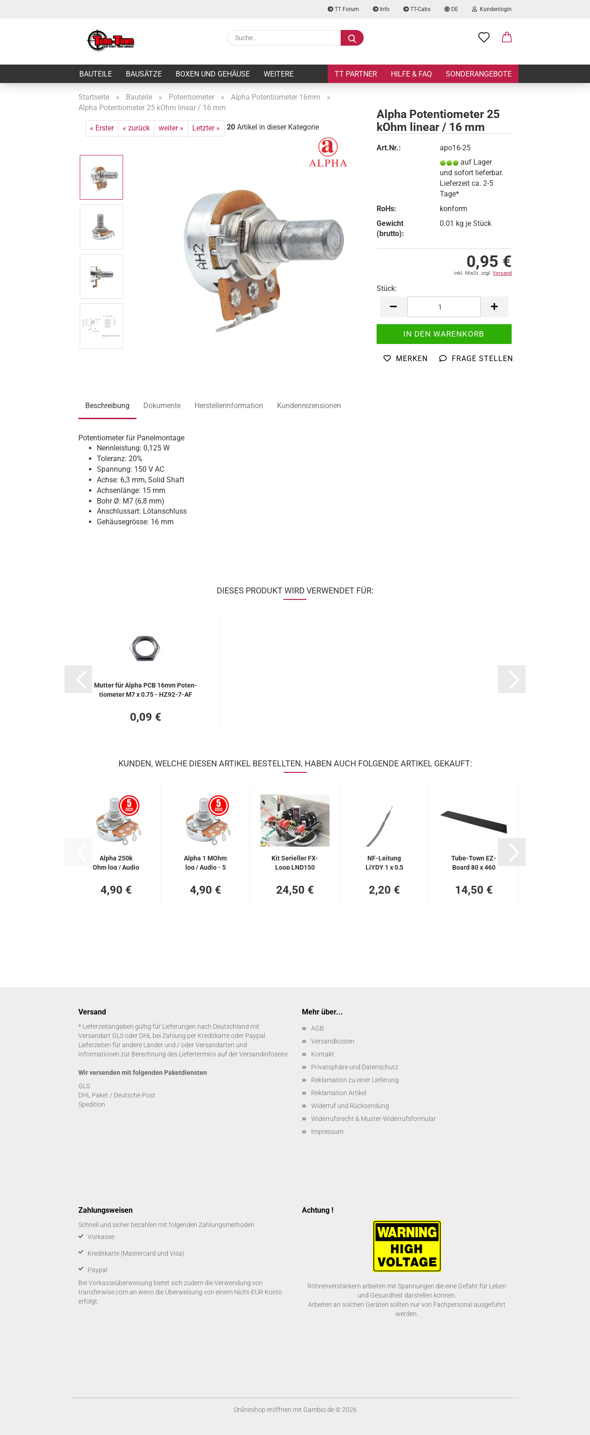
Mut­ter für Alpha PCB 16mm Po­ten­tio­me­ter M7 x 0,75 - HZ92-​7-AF (145, 689)
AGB (317, 1028)
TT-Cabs (417, 9)
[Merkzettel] (484, 37)
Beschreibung (107, 405)
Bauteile (95, 74)
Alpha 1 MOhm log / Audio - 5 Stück (205, 862)
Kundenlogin (492, 9)
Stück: (387, 288)
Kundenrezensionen (309, 405)
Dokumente (162, 405)
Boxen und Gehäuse (213, 74)
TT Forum (343, 9)
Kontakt (322, 1054)
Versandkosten (332, 1041)
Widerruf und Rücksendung (350, 1105)
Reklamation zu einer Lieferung (355, 1080)
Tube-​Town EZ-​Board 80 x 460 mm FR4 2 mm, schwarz (473, 862)
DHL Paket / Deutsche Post (116, 1095)
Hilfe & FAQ (411, 74)
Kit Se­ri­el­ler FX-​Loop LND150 (294, 862)
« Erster (102, 128)
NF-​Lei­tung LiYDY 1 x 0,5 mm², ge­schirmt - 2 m (384, 862)
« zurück (136, 128)
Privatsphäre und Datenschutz (354, 1067)
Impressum (327, 1131)
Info (381, 9)
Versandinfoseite (263, 1054)
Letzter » (206, 128)
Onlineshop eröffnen (262, 1409)
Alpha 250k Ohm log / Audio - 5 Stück (116, 862)
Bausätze (144, 74)
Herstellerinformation (229, 405)
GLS (84, 1086)
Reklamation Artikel (338, 1093)
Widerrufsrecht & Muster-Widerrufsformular (373, 1118)
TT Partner (356, 74)
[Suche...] (352, 38)
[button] (507, 37)
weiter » (171, 128)
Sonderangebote (479, 74)
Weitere (279, 74)
